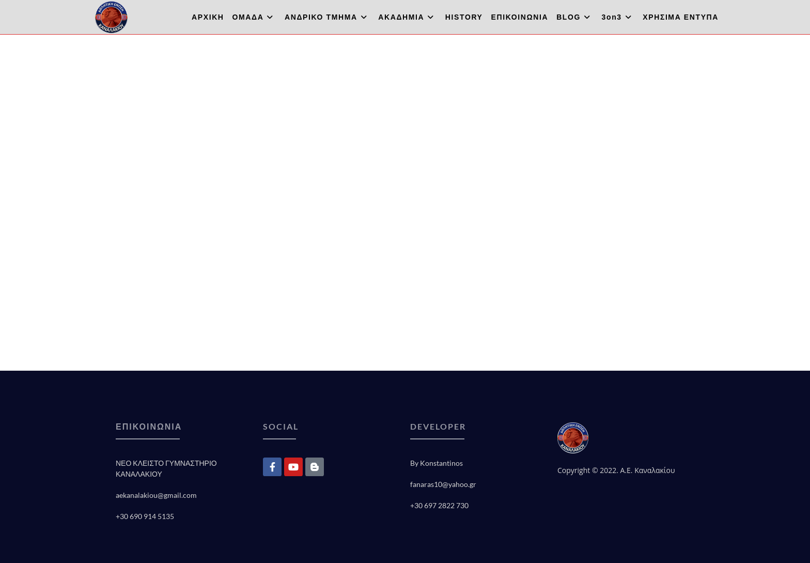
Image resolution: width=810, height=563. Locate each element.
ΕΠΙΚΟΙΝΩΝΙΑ (149, 426)
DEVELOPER (438, 426)
